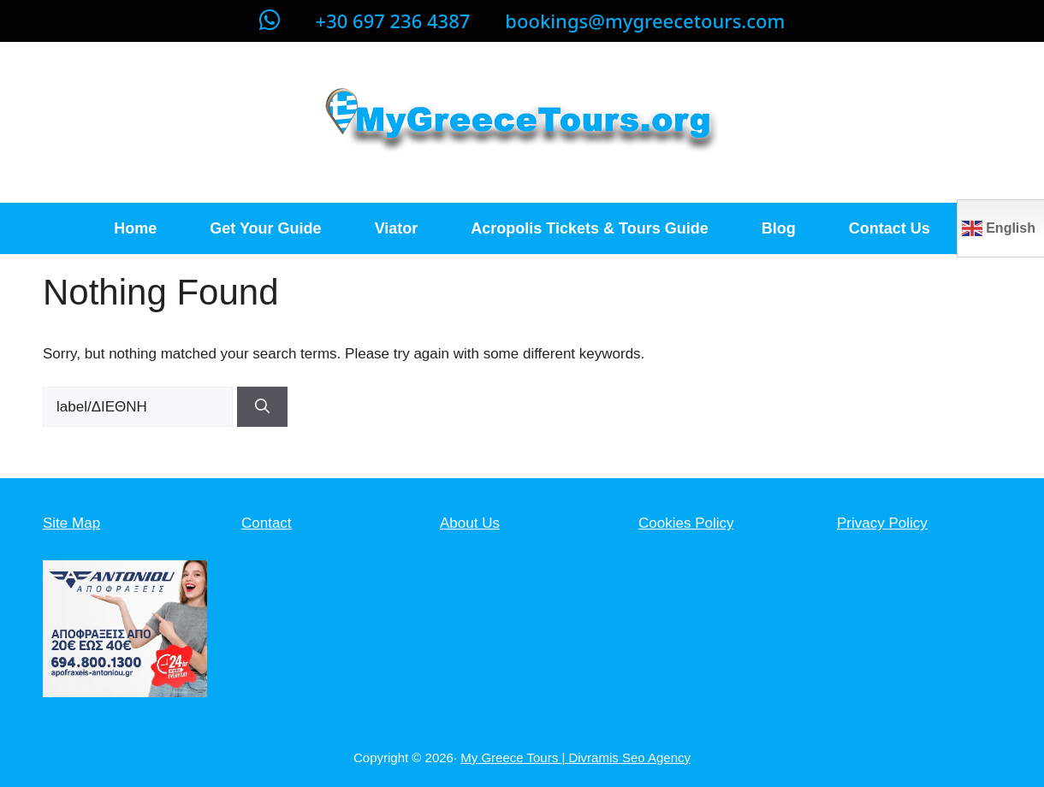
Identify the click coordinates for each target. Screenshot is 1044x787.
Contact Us (889, 228)
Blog (779, 228)
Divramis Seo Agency (629, 757)
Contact (266, 523)
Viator (396, 228)
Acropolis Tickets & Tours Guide (589, 228)
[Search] (262, 407)
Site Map (71, 523)
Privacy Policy (882, 523)
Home (135, 228)
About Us (470, 523)
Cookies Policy (686, 523)
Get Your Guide (265, 228)
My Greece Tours (510, 757)
